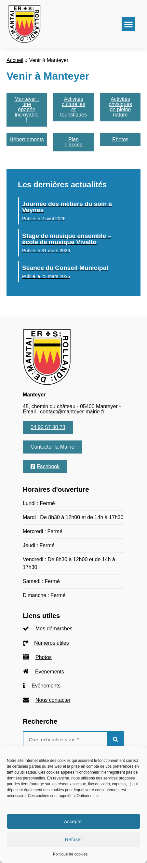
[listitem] (73, 629)
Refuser (73, 839)
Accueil (15, 60)
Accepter (73, 821)
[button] (128, 24)
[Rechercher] (115, 739)
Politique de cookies (70, 854)
